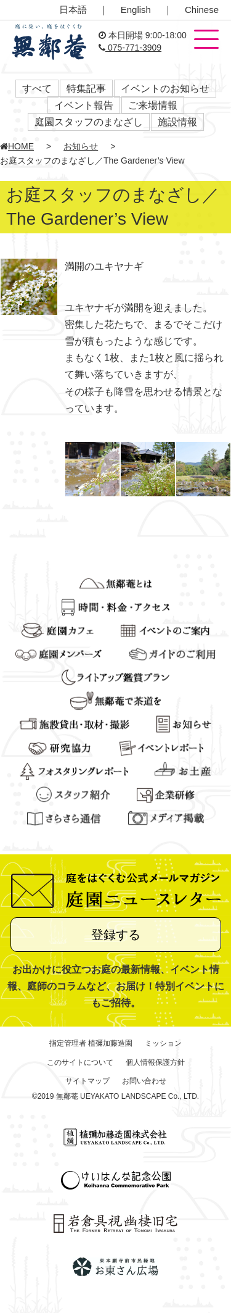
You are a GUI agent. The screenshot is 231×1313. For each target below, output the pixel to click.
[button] (206, 40)
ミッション (163, 1043)
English (136, 9)
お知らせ (80, 146)
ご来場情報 (152, 105)
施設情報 (177, 122)
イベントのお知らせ (165, 88)
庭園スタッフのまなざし (88, 122)
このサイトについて (80, 1062)
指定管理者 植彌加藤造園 (90, 1043)
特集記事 (86, 88)
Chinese (202, 9)
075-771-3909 (130, 47)
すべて (37, 88)
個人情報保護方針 (155, 1062)
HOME (17, 146)
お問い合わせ (144, 1081)
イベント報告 (83, 105)
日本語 (73, 9)
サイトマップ (87, 1081)
